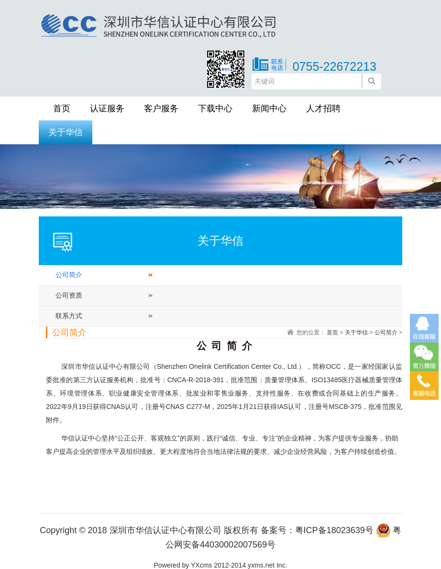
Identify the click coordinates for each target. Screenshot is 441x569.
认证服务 (107, 108)
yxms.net (261, 565)
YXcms (201, 565)
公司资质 (68, 295)
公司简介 (68, 275)
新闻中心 (269, 108)
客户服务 (161, 108)
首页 (61, 108)
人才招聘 (323, 108)
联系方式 (68, 316)
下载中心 (215, 108)
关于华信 (65, 132)
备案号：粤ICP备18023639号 (317, 530)
